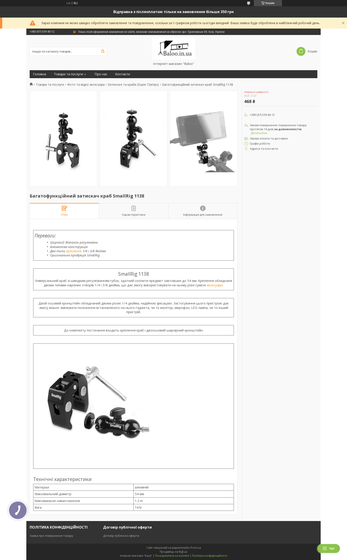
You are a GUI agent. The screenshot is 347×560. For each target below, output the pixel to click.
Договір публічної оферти (121, 536)
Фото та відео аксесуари (86, 85)
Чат (329, 548)
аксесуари (215, 285)
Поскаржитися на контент (172, 556)
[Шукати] (102, 51)
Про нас (100, 74)
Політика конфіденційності (209, 556)
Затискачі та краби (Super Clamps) (133, 85)
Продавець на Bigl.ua (173, 552)
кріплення (74, 251)
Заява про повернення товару (51, 536)
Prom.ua (195, 548)
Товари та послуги (68, 74)
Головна (39, 74)
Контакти (122, 74)
